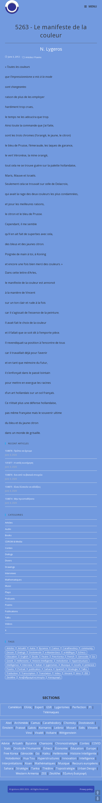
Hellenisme (23, 660)
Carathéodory (52, 723)
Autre (32, 648)
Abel (8, 723)
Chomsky (70, 723)
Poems (38, 57)
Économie (61, 748)
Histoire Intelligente (42, 660)
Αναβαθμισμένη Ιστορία (32, 677)
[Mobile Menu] (90, 6)
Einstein (7, 728)
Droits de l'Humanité (27, 748)
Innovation (69, 758)
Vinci (78, 673)
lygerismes (51, 664)
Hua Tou (29, 758)
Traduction (12, 673)
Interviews (10, 573)
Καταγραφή (54, 677)
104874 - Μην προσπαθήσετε (19, 498)
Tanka (35, 768)
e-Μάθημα (69, 652)
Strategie (73, 669)
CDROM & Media (13, 541)
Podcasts (10, 598)
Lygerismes (61, 707)
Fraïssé (20, 728)
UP (97, 792)
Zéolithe (54, 773)
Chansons (45, 743)
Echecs (82, 652)
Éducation (77, 748)
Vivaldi (39, 733)
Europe (91, 748)
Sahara (48, 669)
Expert (39, 707)
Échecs (47, 748)
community (87, 648)
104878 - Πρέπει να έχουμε (18, 450)
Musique (65, 664)
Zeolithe (11, 677)
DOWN (97, 798)
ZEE (86, 673)
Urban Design (87, 768)
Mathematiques (13, 579)
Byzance (43, 648)
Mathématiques (45, 763)
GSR (49, 707)
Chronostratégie (66, 743)
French (70, 656)
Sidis (82, 728)
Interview (27, 664)
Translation (45, 673)
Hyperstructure (80, 660)
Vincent (68, 673)
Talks (8, 617)
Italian (39, 664)
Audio (8, 529)
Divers (8, 560)
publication (35, 669)
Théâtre (47, 768)
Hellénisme (60, 753)
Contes (8, 548)
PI (90, 707)
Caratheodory (70, 648)
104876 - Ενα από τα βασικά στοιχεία (23, 474)
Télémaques (51, 712)
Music (8, 585)
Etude (35, 656)
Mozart (71, 728)
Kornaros (45, 728)
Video (58, 673)
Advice (5, 743)
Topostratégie (65, 768)
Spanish (60, 669)
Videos (8, 623)
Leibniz (58, 728)
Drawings (10, 567)
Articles (29, 57)
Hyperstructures (48, 758)
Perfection (79, 707)
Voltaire (51, 733)
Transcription (28, 673)
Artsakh (22, 648)
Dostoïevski (86, 723)
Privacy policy (86, 789)
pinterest (89, 664)
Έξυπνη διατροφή (74, 773)
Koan (28, 763)
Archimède (21, 723)
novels (77, 664)
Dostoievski (35, 652)
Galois (32, 728)
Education (12, 656)
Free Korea (58, 656)
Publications (11, 611)
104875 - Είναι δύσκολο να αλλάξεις (23, 486)
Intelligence (13, 664)
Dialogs (9, 554)
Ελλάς (28, 707)
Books (8, 535)
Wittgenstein (67, 733)
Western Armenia (27, 773)
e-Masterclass (52, 652)
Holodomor (62, 660)
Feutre (45, 656)
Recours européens (85, 763)
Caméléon (14, 707)
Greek (10, 660)
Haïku (46, 753)
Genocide (83, 656)
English (24, 656)
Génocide (27, 753)
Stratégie (22, 768)
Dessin (10, 652)
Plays (8, 592)
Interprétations (12, 763)
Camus (55, 648)
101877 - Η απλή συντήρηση (19, 462)
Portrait (21, 669)
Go (93, 656)
